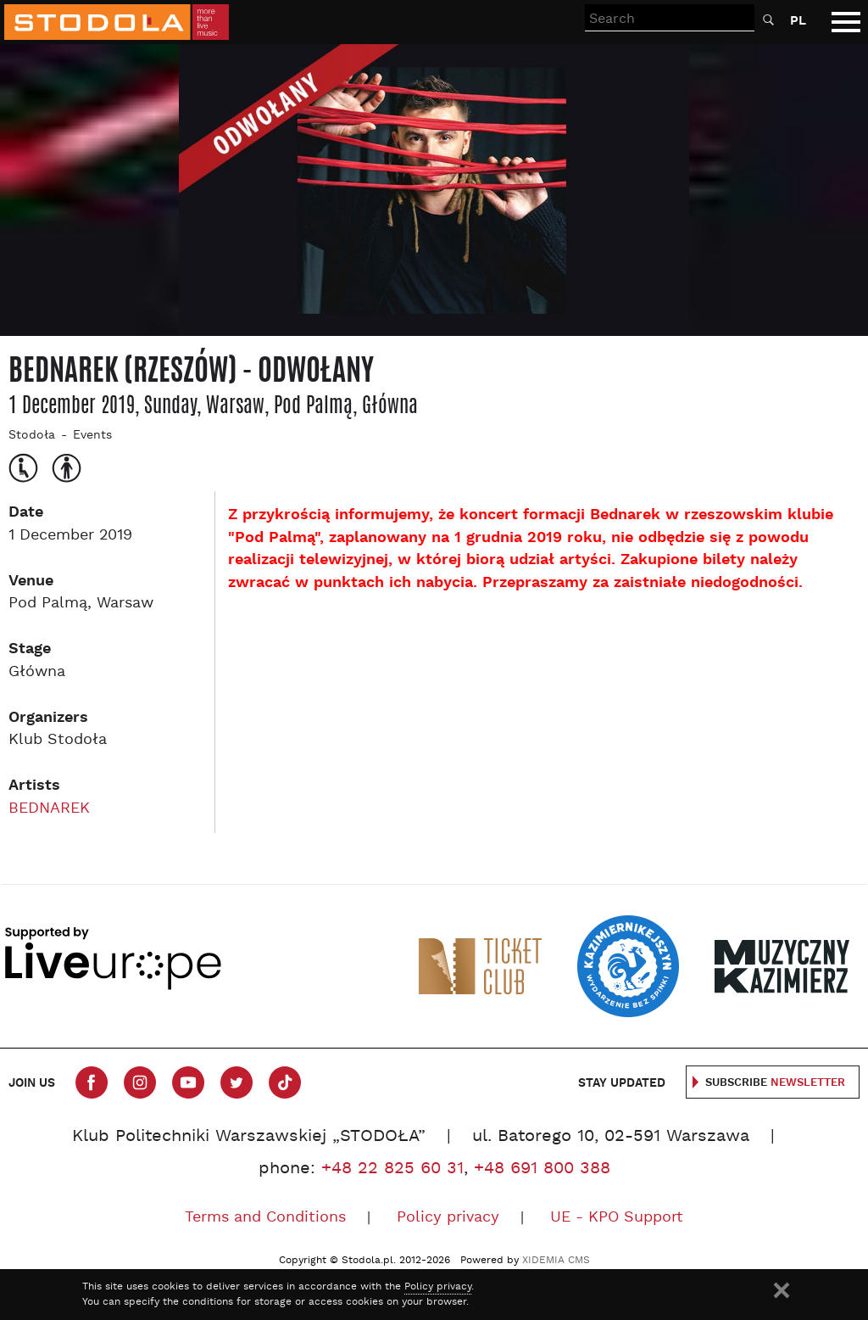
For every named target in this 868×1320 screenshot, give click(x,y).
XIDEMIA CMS (556, 1260)
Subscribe (775, 1083)
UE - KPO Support (616, 1217)
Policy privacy (448, 1217)
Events (92, 436)
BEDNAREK (49, 808)
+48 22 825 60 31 (392, 1169)
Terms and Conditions (265, 1217)
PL (798, 21)
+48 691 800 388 (542, 1169)
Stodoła (31, 436)
